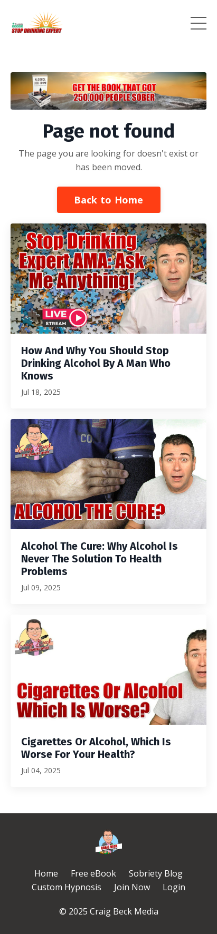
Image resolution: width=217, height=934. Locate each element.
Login (174, 887)
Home (46, 873)
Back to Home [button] (109, 199)
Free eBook (93, 873)
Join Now (132, 887)
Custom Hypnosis (66, 887)
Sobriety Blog (156, 873)
